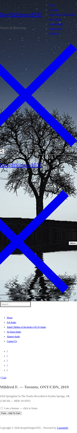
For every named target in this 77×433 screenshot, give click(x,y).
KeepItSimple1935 (21, 14)
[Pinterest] (7, 370)
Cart (3, 377)
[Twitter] (7, 356)
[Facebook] (7, 351)
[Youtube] (7, 360)
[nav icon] (73, 243)
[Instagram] (7, 365)
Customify (62, 427)
